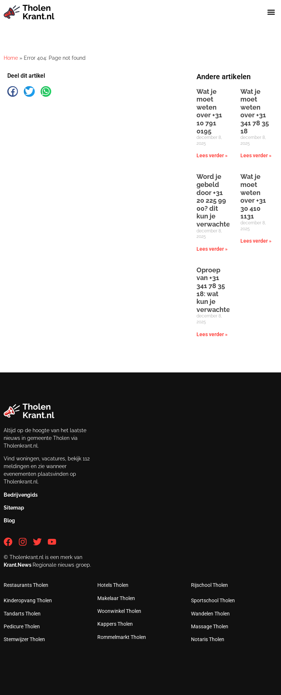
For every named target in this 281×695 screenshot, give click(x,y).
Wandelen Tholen (210, 614)
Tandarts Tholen (22, 614)
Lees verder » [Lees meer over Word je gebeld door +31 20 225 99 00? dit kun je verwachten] (212, 249)
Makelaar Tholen (116, 598)
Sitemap (14, 508)
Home (11, 58)
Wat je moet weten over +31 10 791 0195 (209, 111)
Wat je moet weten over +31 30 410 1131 (253, 196)
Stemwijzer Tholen (24, 639)
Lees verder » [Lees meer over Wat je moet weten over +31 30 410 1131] (255, 241)
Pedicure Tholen (22, 626)
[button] (271, 12)
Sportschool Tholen (213, 600)
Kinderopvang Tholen (28, 600)
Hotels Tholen (112, 585)
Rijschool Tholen (209, 585)
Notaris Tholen (207, 639)
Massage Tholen (209, 626)
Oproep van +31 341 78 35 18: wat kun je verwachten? (216, 289)
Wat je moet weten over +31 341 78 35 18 (254, 111)
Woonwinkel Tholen (119, 611)
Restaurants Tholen (26, 585)
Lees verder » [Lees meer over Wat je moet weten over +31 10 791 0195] (212, 155)
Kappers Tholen (115, 624)
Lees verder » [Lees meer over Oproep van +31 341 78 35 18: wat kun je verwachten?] (212, 334)
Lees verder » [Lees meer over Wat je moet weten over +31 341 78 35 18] (255, 155)
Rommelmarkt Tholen (121, 637)
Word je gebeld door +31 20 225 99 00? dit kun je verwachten (215, 200)
